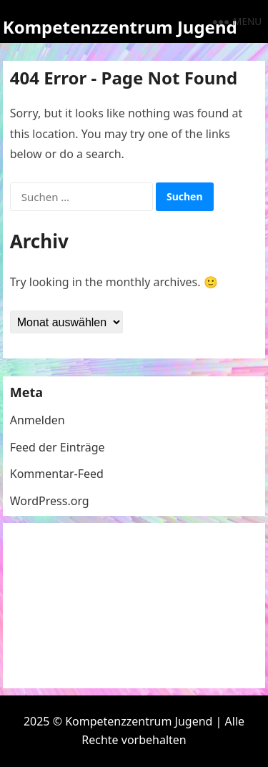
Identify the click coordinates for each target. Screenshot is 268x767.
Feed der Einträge (57, 447)
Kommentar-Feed (57, 474)
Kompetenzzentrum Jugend (120, 27)
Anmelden (37, 420)
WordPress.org (49, 501)
